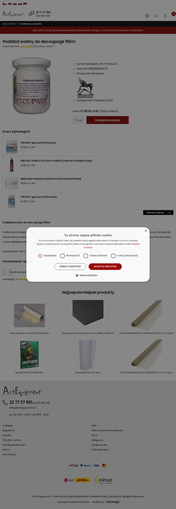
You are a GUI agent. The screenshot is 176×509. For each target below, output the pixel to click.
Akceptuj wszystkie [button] (105, 266)
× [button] (145, 231)
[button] (88, 275)
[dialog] (88, 254)
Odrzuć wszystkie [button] (70, 266)
